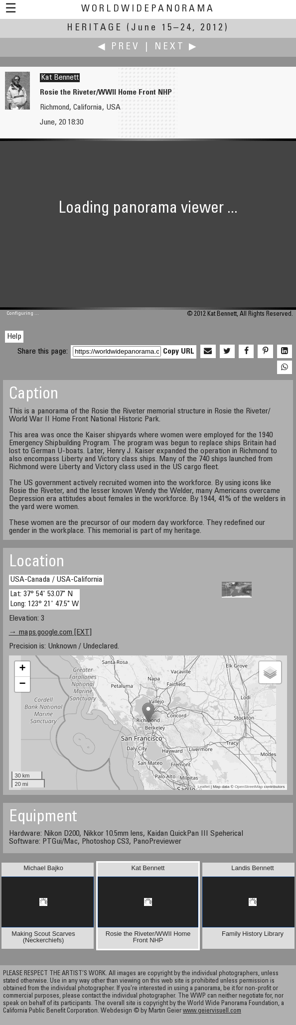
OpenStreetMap (249, 786)
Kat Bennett (60, 78)
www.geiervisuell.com (212, 1011)
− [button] (22, 684)
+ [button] (22, 668)
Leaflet (204, 786)
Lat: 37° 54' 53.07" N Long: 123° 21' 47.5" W (44, 599)
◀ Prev (119, 47)
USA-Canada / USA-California (56, 580)
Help (14, 337)
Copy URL (178, 352)
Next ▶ (176, 47)
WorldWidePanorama (148, 9)
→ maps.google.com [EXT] (50, 633)
